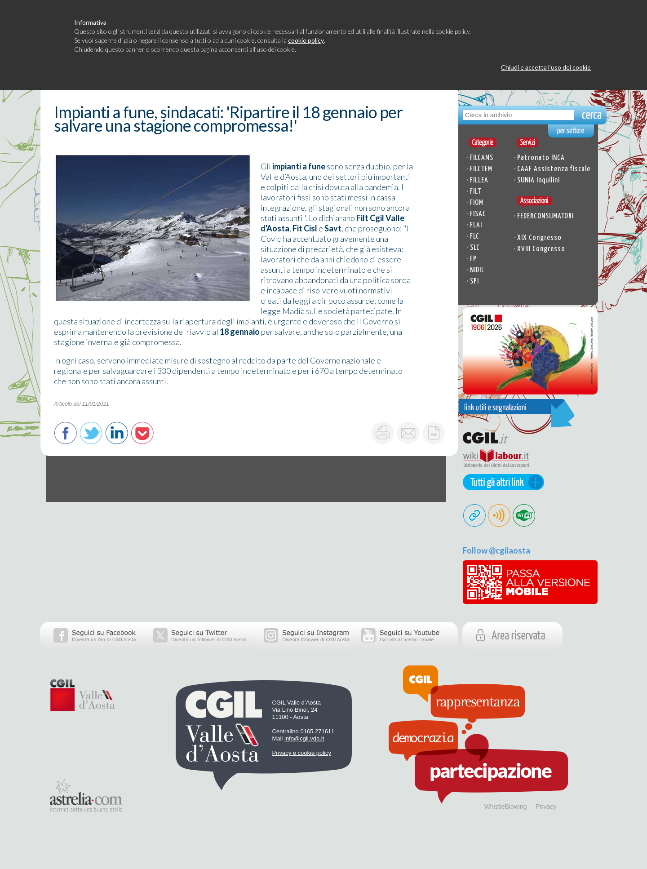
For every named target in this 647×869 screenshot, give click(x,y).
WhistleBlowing (505, 806)
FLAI (476, 225)
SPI (474, 281)
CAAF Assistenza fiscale (553, 169)
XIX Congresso (539, 238)
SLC (475, 248)
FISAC (478, 214)
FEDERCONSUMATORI (545, 216)
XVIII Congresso (541, 249)
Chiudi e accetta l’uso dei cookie (546, 67)
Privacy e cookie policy (302, 752)
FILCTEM (481, 169)
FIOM (476, 203)
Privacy (546, 806)
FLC (474, 236)
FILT (475, 191)
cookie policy (306, 40)
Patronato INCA (541, 158)
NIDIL (477, 270)
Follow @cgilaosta (496, 550)
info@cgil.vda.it (304, 738)
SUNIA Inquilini (538, 180)
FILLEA (479, 180)
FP (473, 259)
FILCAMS (481, 158)
